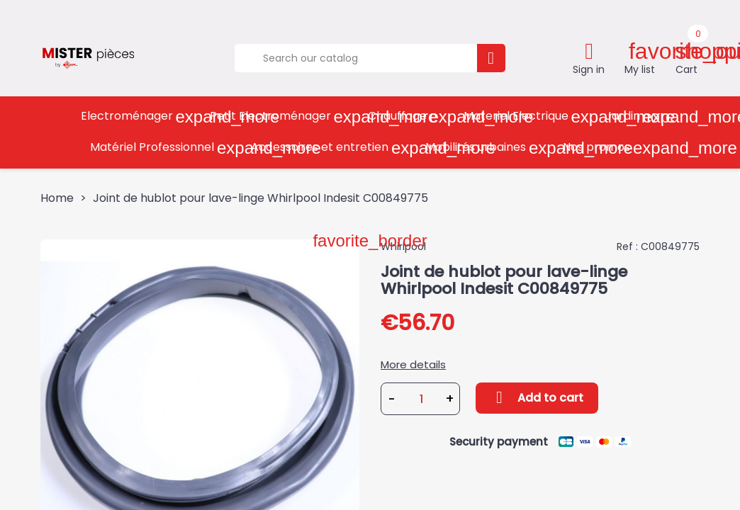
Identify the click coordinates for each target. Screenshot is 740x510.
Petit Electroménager (284, 116)
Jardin (636, 116)
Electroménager (140, 116)
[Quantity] (421, 398)
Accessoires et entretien (333, 147)
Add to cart (536, 397)
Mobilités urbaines (489, 147)
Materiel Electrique (529, 116)
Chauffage (411, 116)
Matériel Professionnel (165, 147)
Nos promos (610, 147)
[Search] (355, 58)
